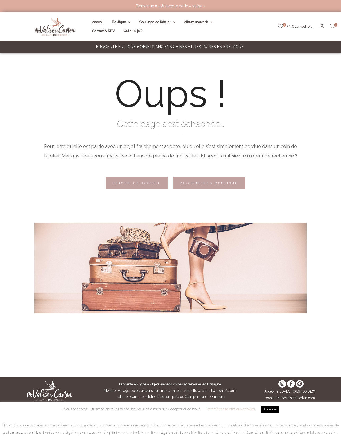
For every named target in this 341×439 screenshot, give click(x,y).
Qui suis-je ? (133, 31)
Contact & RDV (103, 31)
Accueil (97, 22)
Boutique (121, 22)
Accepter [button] (270, 409)
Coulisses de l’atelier (157, 22)
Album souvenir (198, 22)
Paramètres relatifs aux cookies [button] (230, 409)
